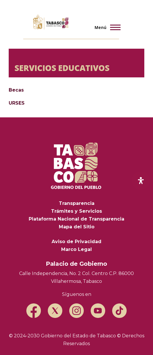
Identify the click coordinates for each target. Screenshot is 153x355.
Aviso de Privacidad (76, 241)
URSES (17, 103)
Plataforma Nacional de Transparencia (76, 219)
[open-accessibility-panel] (141, 180)
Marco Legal (76, 249)
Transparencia (76, 203)
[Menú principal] (105, 27)
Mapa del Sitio (76, 227)
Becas (16, 90)
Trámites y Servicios (76, 211)
